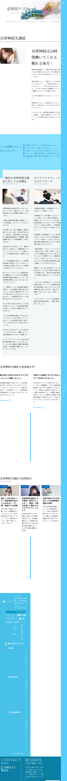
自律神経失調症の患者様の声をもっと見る (29, 418)
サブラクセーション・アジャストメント (23, 765)
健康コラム (20, 774)
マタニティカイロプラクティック (41, 750)
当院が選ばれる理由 (8, 748)
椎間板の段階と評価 (23, 771)
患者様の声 (53, 747)
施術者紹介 (6, 762)
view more (4, 400)
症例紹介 (53, 743)
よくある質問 (7, 765)
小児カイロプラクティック (41, 744)
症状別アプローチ (40, 755)
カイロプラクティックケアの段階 (23, 759)
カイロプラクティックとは (23, 753)
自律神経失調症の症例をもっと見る (29, 503)
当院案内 (6, 759)
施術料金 (6, 755)
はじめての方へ (8, 752)
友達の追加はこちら (35, 719)
